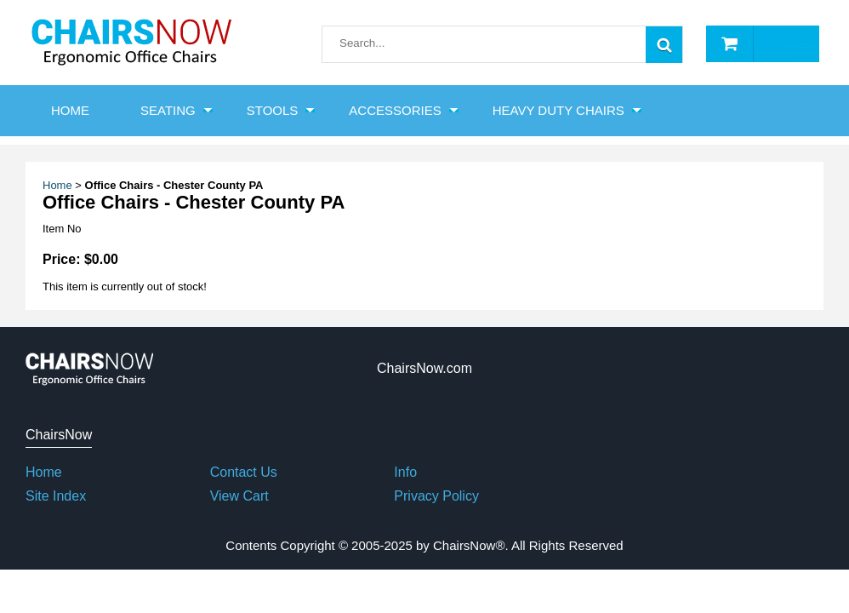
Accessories (395, 110)
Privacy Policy (436, 496)
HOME (70, 110)
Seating (168, 110)
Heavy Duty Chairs (558, 110)
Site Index (56, 496)
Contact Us (243, 472)
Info (405, 472)
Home (57, 185)
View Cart (239, 496)
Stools (273, 110)
